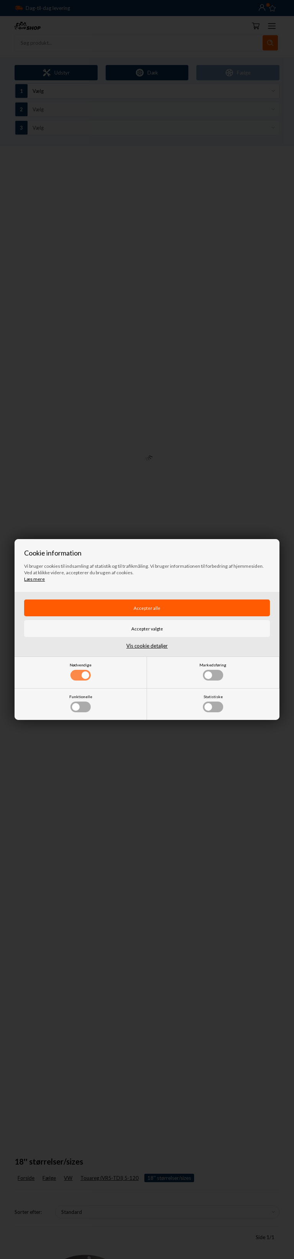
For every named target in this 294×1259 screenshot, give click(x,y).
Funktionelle (80, 703)
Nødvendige (80, 672)
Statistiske (213, 703)
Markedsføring (212, 672)
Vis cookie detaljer (147, 646)
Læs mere (34, 579)
